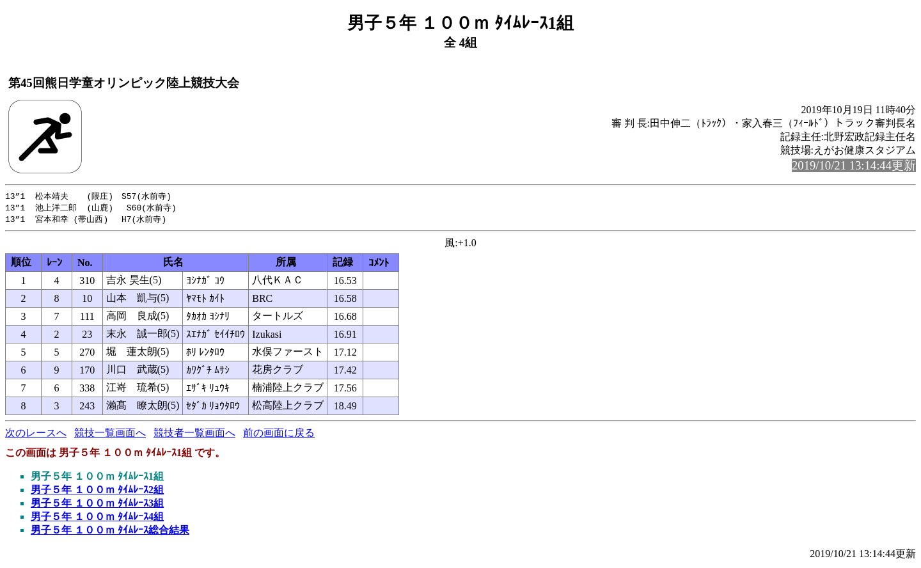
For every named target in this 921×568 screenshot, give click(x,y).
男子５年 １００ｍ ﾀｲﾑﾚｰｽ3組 (97, 505)
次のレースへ (36, 434)
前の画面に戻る (279, 434)
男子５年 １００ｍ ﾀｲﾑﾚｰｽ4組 (97, 518)
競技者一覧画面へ (194, 434)
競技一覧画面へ (110, 434)
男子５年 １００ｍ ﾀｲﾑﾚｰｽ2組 (97, 491)
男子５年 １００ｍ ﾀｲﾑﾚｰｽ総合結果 (110, 531)
